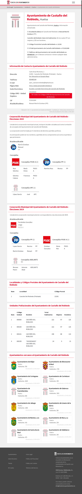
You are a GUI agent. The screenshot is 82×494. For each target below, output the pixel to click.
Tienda (10, 463)
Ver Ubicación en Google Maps (39, 76)
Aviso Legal (29, 454)
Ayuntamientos (12, 454)
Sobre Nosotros (12, 459)
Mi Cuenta (11, 468)
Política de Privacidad (32, 459)
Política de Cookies (31, 463)
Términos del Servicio (32, 468)
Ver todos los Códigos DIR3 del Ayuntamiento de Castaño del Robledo (51, 96)
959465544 (30, 54)
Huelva (56, 25)
